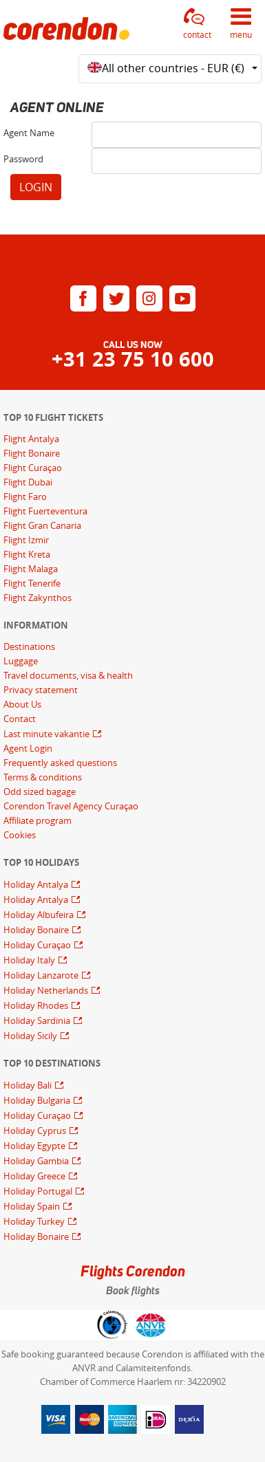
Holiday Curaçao (38, 945)
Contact (19, 718)
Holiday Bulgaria (37, 1100)
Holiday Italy (30, 960)
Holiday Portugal (38, 1191)
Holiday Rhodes (36, 1005)
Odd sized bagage (39, 791)
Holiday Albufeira (39, 914)
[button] (197, 23)
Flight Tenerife (32, 583)
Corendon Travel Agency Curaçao (70, 806)
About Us (22, 704)
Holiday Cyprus (35, 1130)
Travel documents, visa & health (68, 675)
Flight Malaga (30, 569)
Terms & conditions (42, 777)
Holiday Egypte (35, 1145)
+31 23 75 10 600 (133, 359)
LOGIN (35, 187)
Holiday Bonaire (37, 930)
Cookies (19, 835)
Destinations (29, 646)
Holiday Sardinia (37, 1020)
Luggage (20, 661)
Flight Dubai (27, 482)
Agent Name (28, 133)
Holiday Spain (32, 1206)
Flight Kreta (26, 554)
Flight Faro (25, 496)
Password (23, 159)
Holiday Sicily (31, 1035)
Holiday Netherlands (46, 990)
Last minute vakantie (47, 734)
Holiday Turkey (35, 1221)
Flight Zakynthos (37, 597)
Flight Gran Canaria (42, 525)
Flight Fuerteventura (45, 511)
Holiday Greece (35, 1176)
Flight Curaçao (32, 467)
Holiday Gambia (37, 1161)
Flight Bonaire (31, 453)
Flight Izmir (26, 540)
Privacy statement (40, 690)
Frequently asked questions (60, 762)
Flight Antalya (31, 439)
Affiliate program (37, 820)
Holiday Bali (28, 1085)
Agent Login (27, 748)
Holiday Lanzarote (42, 975)
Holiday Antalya (36, 884)
